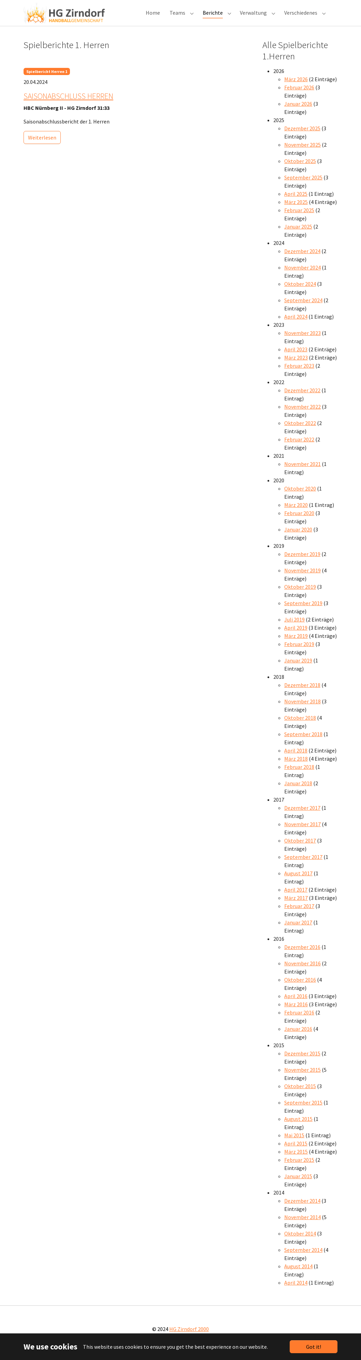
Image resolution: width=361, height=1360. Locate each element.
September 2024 (303, 308)
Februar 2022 (299, 447)
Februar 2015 (299, 1168)
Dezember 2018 (302, 693)
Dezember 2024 (302, 259)
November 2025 (302, 152)
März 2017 (296, 906)
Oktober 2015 (300, 1094)
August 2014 (298, 1274)
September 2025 (303, 185)
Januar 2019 (298, 668)
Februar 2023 (299, 373)
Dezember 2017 (302, 816)
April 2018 (295, 758)
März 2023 (296, 365)
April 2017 (295, 897)
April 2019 (295, 635)
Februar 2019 (299, 652)
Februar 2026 (299, 95)
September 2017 (303, 865)
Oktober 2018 (300, 725)
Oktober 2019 (300, 594)
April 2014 (295, 1290)
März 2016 (296, 1012)
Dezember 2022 (302, 398)
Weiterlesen (42, 145)
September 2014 (303, 1258)
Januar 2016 (298, 1037)
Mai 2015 (294, 1143)
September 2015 (303, 1110)
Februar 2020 (299, 521)
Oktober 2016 (300, 987)
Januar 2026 (298, 111)
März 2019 (296, 644)
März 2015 (296, 1159)
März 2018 (296, 766)
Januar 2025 (298, 234)
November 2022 (302, 414)
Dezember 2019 (302, 562)
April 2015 (295, 1151)
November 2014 (302, 1225)
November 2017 (302, 832)
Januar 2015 (298, 1184)
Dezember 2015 (302, 1061)
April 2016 (295, 1004)
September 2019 (303, 611)
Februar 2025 (299, 218)
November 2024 (302, 275)
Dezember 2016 (302, 955)
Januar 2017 (298, 930)
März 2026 (296, 87)
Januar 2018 (298, 791)
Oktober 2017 (300, 848)
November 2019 (302, 578)
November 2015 (302, 1077)
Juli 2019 (294, 627)
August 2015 (298, 1127)
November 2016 (302, 971)
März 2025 (296, 210)
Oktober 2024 (300, 292)
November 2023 (302, 341)
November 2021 (302, 472)
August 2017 (298, 881)
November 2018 (302, 709)
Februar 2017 (299, 914)
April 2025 (295, 202)
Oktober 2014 (300, 1241)
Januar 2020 (298, 537)
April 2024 (295, 324)
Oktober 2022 (300, 431)
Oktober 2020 (300, 496)
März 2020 (296, 513)
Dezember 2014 (302, 1208)
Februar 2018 (299, 775)
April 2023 (295, 357)
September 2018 (303, 742)
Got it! (313, 1346)
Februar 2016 (299, 1020)
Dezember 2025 (302, 136)
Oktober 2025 (300, 169)
